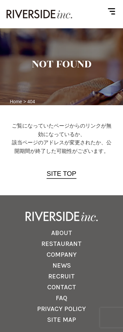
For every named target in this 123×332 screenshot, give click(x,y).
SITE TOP (61, 173)
